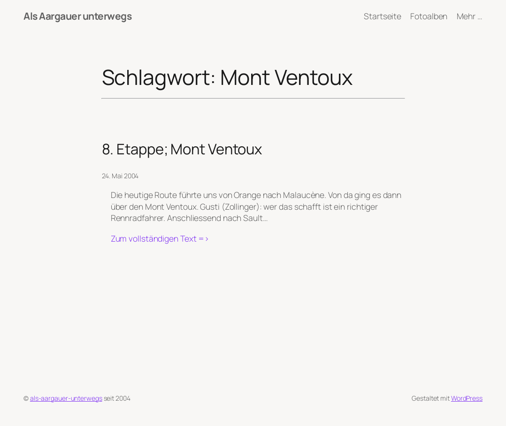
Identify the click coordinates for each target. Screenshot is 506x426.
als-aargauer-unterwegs (66, 398)
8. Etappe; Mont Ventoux (182, 149)
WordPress (467, 398)
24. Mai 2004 (120, 175)
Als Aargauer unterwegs (77, 16)
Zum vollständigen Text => (160, 238)
